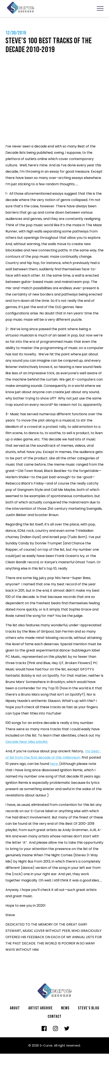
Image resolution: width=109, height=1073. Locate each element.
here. (54, 763)
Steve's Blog (88, 1008)
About (15, 1008)
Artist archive (40, 1008)
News (65, 1008)
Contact (55, 1016)
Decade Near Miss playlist (26, 741)
